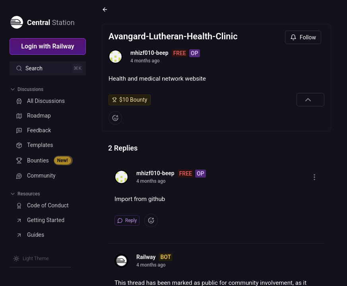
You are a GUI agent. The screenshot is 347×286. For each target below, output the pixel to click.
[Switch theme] (31, 258)
